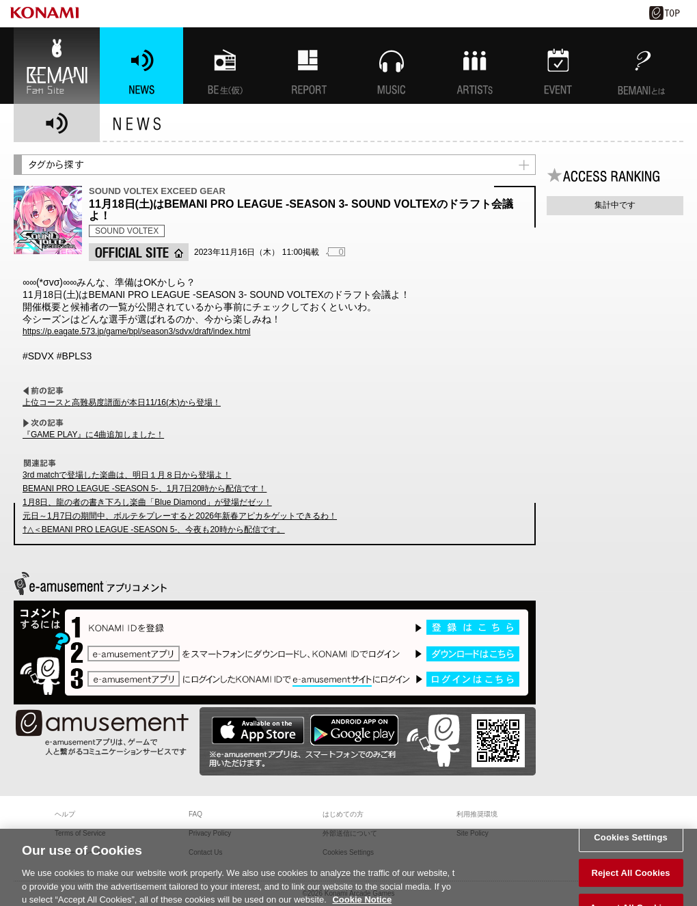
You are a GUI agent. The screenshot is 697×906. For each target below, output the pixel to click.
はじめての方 (343, 814)
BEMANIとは (641, 65)
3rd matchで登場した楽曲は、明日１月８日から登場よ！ (127, 475)
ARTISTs (475, 65)
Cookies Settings (631, 843)
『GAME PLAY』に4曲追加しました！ (93, 434)
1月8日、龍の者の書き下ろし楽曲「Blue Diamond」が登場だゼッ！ (147, 502)
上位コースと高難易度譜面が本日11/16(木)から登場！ (122, 402)
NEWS (141, 65)
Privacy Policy (210, 833)
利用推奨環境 (476, 814)
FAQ (195, 814)
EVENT (558, 65)
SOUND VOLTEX (127, 231)
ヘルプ (65, 814)
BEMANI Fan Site (57, 65)
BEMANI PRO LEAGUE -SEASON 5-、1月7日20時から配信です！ (144, 488)
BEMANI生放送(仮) (224, 65)
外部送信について (350, 833)
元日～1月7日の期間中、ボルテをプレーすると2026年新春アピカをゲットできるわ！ (180, 516)
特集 (308, 65)
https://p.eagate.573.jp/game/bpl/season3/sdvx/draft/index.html (137, 331)
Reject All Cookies (630, 878)
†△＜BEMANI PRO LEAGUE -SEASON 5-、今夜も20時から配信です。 (154, 529)
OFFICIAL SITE (139, 252)
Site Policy (472, 833)
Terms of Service (80, 833)
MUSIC (391, 65)
